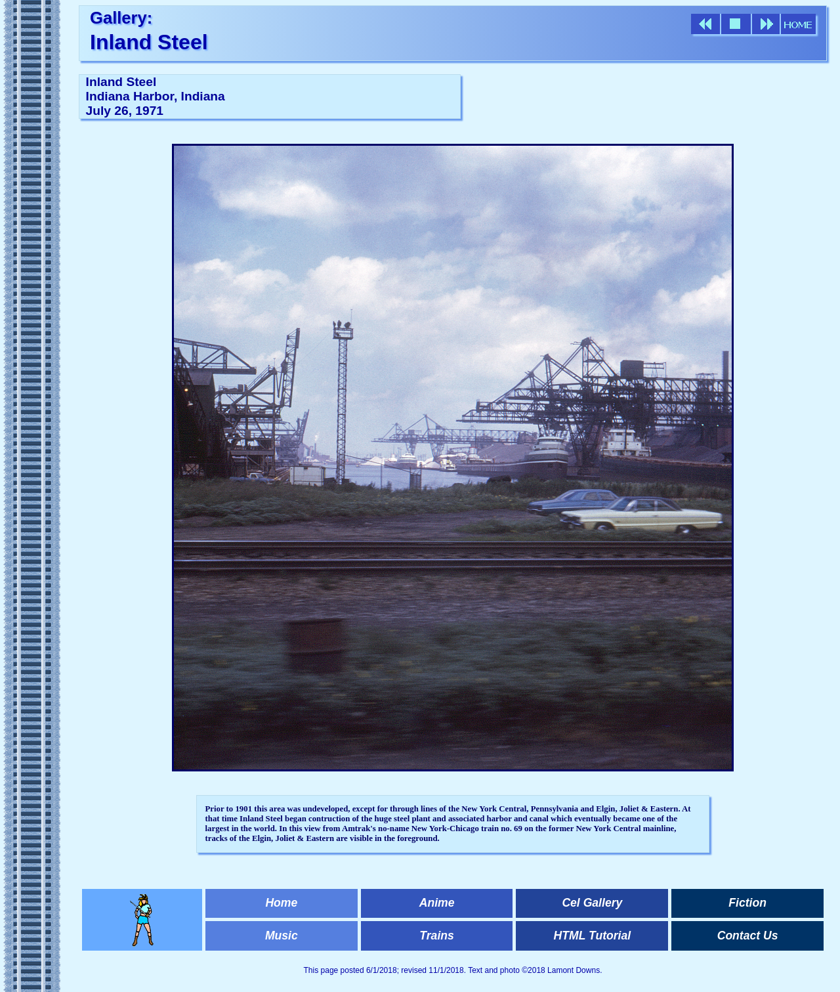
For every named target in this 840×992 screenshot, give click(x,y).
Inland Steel (149, 42)
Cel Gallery (592, 902)
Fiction (747, 902)
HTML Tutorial (592, 935)
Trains (436, 935)
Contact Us (747, 935)
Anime (437, 902)
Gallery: (121, 18)
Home (281, 902)
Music (281, 935)
